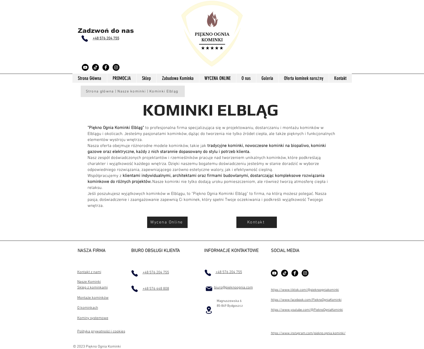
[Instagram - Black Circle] (116, 67)
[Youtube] (85, 67)
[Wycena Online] (167, 222)
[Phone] (84, 38)
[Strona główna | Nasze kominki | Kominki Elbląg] (133, 91)
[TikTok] (95, 67)
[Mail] (209, 288)
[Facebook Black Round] (105, 67)
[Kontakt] (256, 222)
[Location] (209, 310)
